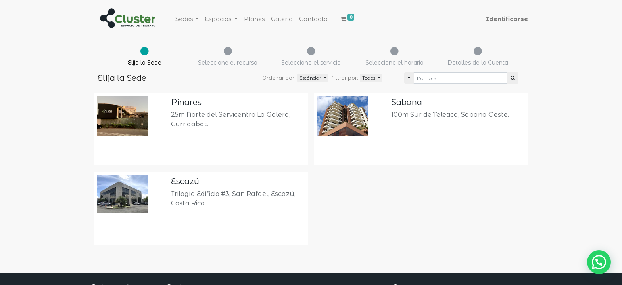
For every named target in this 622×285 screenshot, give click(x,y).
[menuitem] (254, 19)
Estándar (311, 78)
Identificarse (507, 19)
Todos (369, 78)
